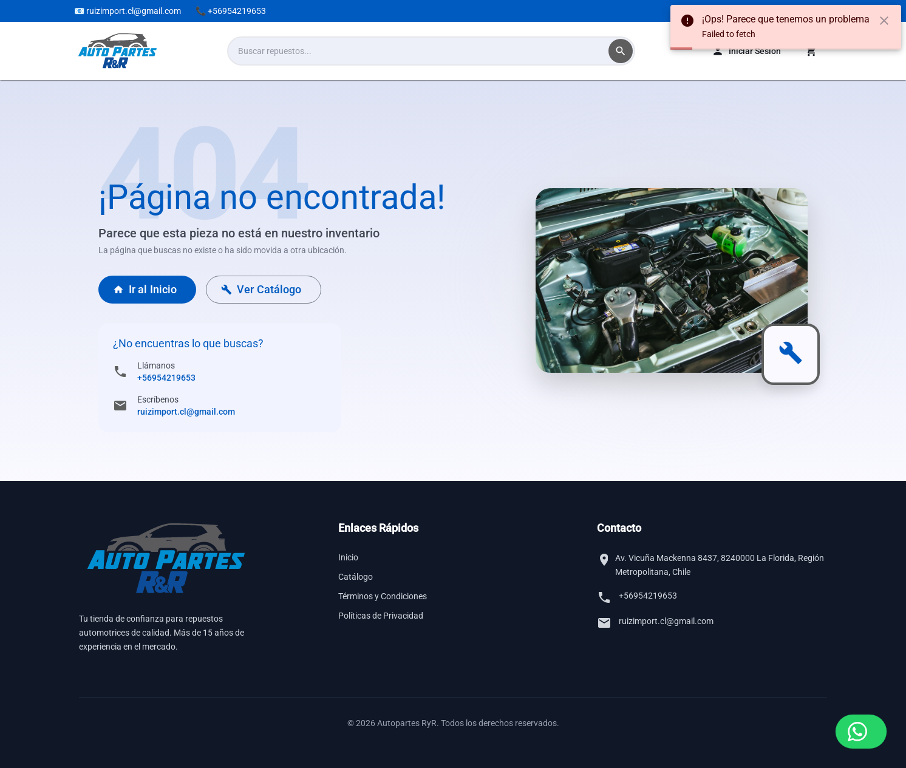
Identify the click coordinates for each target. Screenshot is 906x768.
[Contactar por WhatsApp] (861, 732)
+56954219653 (166, 377)
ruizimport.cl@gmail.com (186, 411)
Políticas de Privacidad (380, 615)
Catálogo (355, 577)
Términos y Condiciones (382, 596)
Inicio (348, 557)
